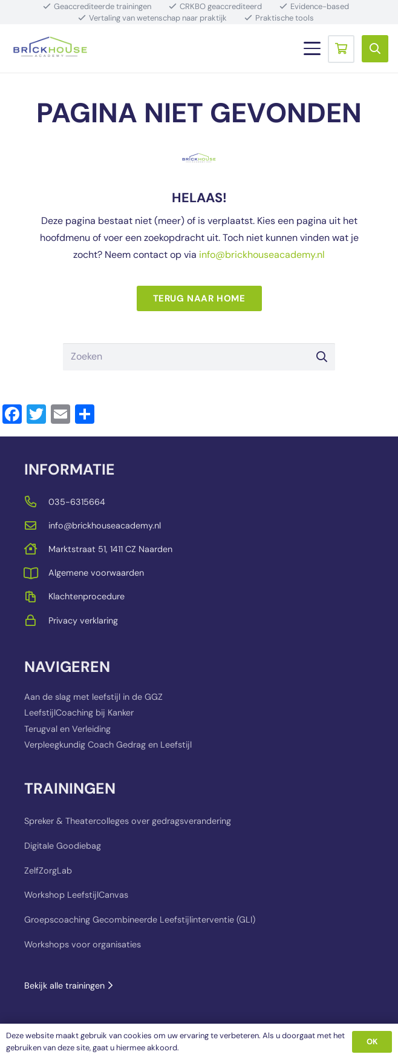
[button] (312, 48)
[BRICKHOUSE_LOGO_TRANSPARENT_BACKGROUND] (50, 48)
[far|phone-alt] (36, 501)
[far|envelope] (36, 525)
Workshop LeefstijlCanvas (76, 895)
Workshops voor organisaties (82, 944)
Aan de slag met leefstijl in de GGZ (93, 696)
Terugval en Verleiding (67, 728)
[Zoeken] (199, 356)
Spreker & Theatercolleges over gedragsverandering (127, 820)
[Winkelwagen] (341, 48)
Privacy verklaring (83, 620)
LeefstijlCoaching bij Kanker (79, 712)
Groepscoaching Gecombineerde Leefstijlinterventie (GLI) (139, 919)
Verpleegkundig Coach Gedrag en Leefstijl (108, 744)
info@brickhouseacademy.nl (262, 254)
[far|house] (36, 549)
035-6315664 (76, 501)
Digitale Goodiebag (62, 845)
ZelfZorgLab (48, 870)
